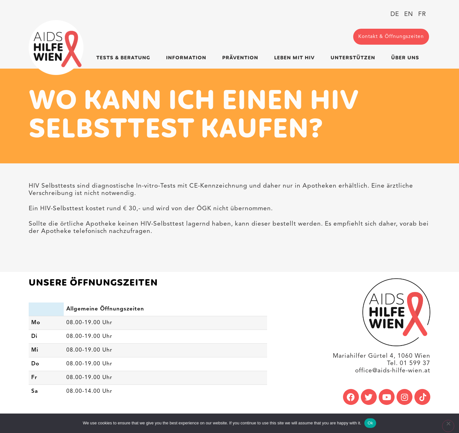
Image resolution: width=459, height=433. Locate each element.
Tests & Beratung (124, 58)
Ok (370, 423)
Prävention (241, 58)
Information (187, 58)
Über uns (406, 58)
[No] (448, 426)
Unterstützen (354, 58)
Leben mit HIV (296, 58)
